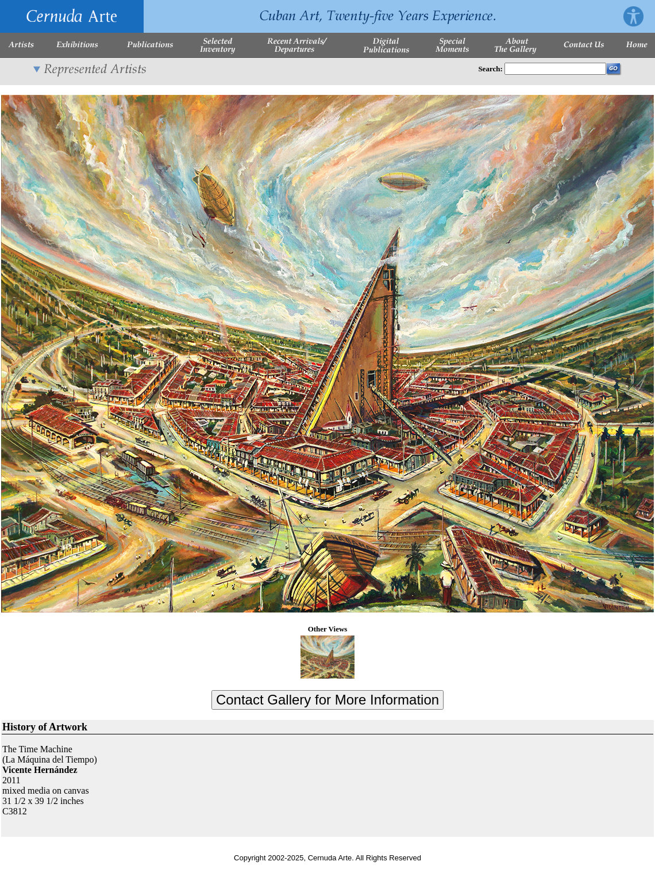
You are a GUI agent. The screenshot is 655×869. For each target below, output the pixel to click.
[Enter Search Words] (555, 69)
